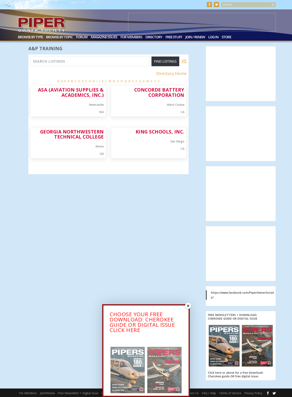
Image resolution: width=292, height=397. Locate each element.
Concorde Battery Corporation (159, 92)
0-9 (63, 81)
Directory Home (171, 73)
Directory (153, 37)
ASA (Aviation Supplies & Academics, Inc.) (71, 92)
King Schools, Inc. (160, 131)
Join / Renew (195, 37)
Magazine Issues (104, 37)
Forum (82, 37)
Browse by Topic (59, 37)
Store (226, 37)
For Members (131, 37)
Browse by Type (30, 37)
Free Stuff (173, 37)
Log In (213, 37)
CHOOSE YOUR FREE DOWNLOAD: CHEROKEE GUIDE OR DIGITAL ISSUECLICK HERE (142, 323)
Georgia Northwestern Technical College (72, 134)
